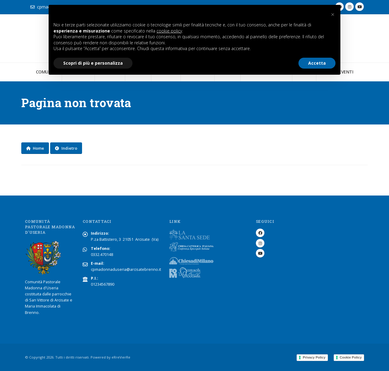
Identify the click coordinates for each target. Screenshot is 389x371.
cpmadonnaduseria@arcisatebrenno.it (126, 269)
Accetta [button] (317, 63)
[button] (332, 14)
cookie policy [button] (169, 31)
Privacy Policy (314, 357)
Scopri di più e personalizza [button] (93, 63)
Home (35, 148)
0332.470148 (102, 254)
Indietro (66, 148)
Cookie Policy (351, 357)
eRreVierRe (121, 357)
